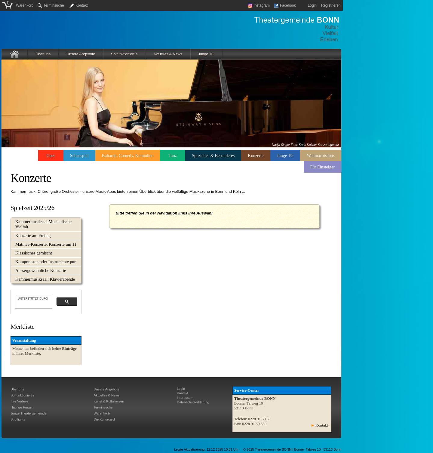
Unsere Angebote (80, 54)
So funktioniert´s (124, 54)
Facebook (285, 5)
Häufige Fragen (22, 407)
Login (312, 5)
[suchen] (33, 298)
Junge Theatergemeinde (29, 413)
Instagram (259, 5)
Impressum (185, 397)
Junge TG (206, 54)
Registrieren (331, 5)
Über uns (43, 54)
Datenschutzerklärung (193, 402)
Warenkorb (24, 5)
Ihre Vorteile (19, 401)
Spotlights (18, 419)
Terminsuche (51, 5)
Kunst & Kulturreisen (109, 401)
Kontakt (81, 5)
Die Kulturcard (104, 419)
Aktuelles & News (167, 54)
